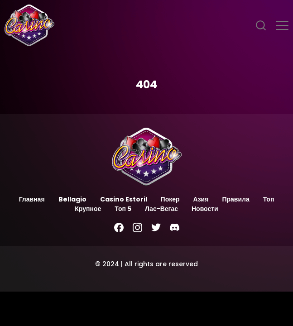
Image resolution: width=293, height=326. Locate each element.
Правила (235, 199)
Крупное (88, 208)
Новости (205, 208)
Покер (170, 199)
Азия (201, 199)
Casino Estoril (123, 199)
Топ (268, 199)
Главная (32, 199)
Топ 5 (123, 208)
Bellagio (72, 199)
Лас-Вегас (161, 208)
